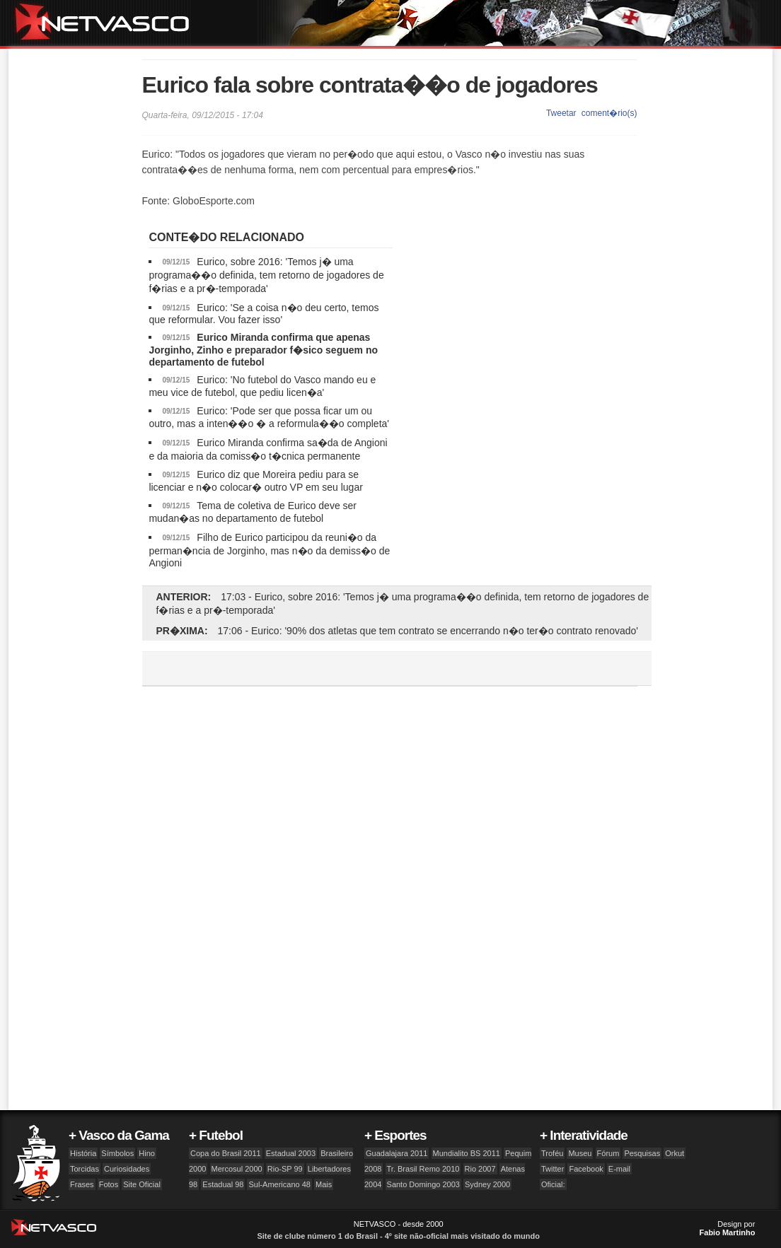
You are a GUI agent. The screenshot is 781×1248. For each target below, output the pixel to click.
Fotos (109, 1184)
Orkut (674, 1153)
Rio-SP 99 (285, 1169)
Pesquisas (642, 1153)
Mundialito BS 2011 (466, 1153)
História (83, 1153)
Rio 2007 (480, 1169)
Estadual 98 (222, 1184)
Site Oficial (142, 1184)
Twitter (552, 1169)
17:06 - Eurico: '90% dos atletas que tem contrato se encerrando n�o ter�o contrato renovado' (428, 630)
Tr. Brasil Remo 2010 (423, 1169)
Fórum (608, 1153)
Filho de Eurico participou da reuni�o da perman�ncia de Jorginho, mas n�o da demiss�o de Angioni (269, 550)
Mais (324, 1184)
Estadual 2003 (291, 1153)
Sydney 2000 (487, 1184)
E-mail (619, 1169)
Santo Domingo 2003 (423, 1184)
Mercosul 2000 (237, 1169)
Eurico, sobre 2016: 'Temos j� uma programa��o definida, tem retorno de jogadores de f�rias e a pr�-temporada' (266, 275)
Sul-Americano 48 (279, 1184)
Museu (579, 1153)
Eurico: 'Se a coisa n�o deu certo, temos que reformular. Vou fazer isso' (263, 313)
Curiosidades (126, 1169)
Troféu (552, 1153)
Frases (82, 1184)
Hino (147, 1153)
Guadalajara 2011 (396, 1153)
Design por (728, 1228)
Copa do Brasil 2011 (225, 1153)
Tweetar (561, 113)
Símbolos (117, 1153)
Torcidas (84, 1169)
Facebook (586, 1169)
